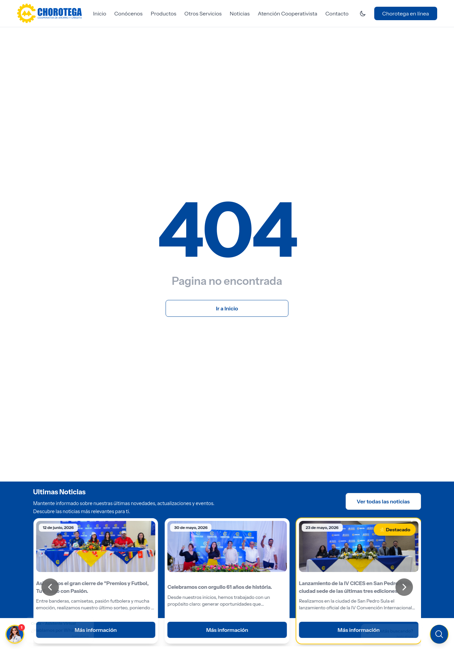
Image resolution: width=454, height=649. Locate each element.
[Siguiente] (404, 587)
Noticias (240, 13)
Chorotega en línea (405, 13)
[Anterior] (50, 587)
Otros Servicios (203, 13)
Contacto (337, 13)
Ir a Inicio (227, 308)
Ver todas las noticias (383, 501)
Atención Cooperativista (287, 13)
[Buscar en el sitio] (394, 633)
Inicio (99, 13)
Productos (163, 13)
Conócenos (128, 13)
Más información (227, 629)
